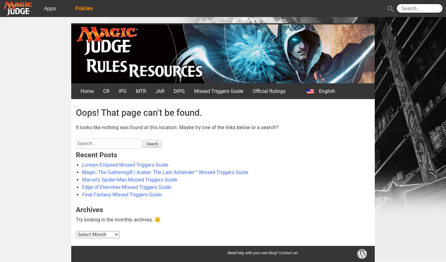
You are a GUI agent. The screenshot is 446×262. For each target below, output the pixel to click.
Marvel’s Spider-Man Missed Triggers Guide (129, 180)
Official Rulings (269, 91)
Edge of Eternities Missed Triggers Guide (126, 187)
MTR (141, 91)
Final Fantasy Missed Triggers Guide (122, 195)
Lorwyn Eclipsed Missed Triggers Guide (125, 165)
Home (87, 91)
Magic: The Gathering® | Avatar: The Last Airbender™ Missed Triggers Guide (165, 172)
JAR (159, 91)
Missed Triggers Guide (218, 91)
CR (106, 91)
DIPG (179, 91)
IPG (122, 91)
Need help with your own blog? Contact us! (263, 253)
